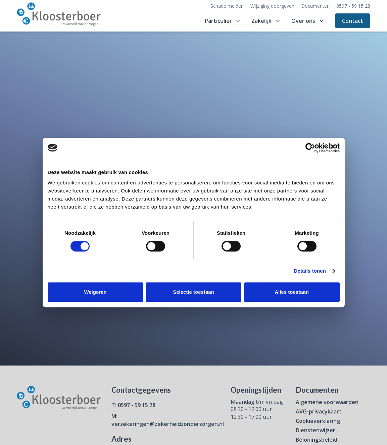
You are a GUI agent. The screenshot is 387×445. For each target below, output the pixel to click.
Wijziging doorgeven (272, 6)
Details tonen (310, 271)
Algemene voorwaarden (327, 402)
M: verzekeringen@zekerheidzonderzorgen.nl (167, 419)
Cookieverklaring (318, 421)
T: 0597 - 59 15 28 (133, 405)
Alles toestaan (292, 292)
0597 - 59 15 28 (353, 6)
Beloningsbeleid (316, 439)
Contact (352, 20)
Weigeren (95, 292)
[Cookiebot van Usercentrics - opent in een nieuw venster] (310, 148)
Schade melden (227, 6)
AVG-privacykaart (319, 411)
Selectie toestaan (193, 292)
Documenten (315, 6)
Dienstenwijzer (315, 430)
